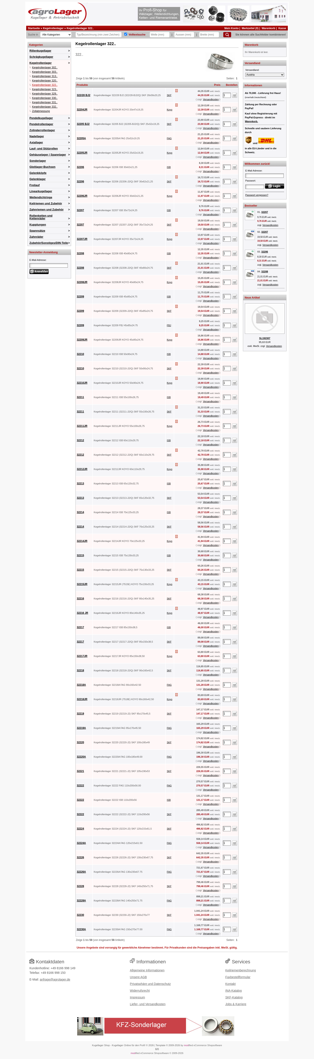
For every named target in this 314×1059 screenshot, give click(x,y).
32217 (80, 627)
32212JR (82, 469)
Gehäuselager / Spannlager (47, 154)
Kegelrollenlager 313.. (45, 76)
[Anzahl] (227, 95)
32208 (80, 253)
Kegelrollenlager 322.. (80, 28)
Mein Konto (231, 28)
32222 (80, 785)
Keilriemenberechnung (240, 970)
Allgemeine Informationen (147, 970)
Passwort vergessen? (256, 195)
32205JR (82, 152)
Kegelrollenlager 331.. (45, 102)
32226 (80, 857)
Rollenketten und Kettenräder (40, 217)
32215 (80, 555)
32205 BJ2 (83, 124)
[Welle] (159, 34)
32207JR (82, 239)
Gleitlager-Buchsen (42, 166)
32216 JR (82, 612)
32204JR (82, 109)
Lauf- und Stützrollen (43, 148)
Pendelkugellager (41, 118)
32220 (80, 742)
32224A (81, 843)
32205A (81, 138)
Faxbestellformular (237, 977)
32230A (81, 929)
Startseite (34, 28)
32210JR (82, 382)
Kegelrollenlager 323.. (45, 89)
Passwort (250, 180)
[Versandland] (264, 75)
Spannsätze (37, 230)
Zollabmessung (41, 111)
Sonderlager (37, 160)
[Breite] (209, 34)
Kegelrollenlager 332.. (45, 106)
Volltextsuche (137, 34)
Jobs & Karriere (235, 1004)
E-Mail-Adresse (37, 260)
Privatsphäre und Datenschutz (150, 984)
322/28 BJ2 (83, 95)
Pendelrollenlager (41, 124)
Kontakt (230, 984)
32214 (80, 512)
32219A (81, 728)
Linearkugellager (40, 191)
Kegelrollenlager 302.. (45, 67)
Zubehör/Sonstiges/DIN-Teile (48, 242)
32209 (80, 296)
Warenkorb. (251, 121)
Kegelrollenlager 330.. (45, 98)
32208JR (82, 282)
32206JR (82, 195)
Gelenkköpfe (37, 173)
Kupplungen (37, 224)
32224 (80, 828)
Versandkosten (211, 99)
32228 (80, 886)
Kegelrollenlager (53, 28)
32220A (81, 756)
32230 (80, 914)
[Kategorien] (55, 34)
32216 (80, 598)
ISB (169, 167)
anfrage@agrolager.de (55, 979)
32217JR (82, 656)
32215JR (82, 584)
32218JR (82, 699)
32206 (80, 167)
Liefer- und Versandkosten (148, 1004)
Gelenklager (37, 179)
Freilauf (34, 185)
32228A (81, 900)
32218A (81, 684)
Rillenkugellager (40, 50)
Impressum (137, 997)
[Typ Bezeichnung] (98, 34)
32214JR (82, 541)
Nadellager (36, 136)
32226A (81, 871)
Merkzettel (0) (250, 28)
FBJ (169, 325)
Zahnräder (36, 236)
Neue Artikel (252, 297)
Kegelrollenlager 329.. (45, 93)
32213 (80, 483)
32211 (80, 397)
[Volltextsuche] (125, 34)
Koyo (169, 109)
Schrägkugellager (41, 56)
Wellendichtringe (40, 197)
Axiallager (36, 142)
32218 (80, 670)
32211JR (82, 426)
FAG (169, 138)
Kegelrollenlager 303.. (45, 71)
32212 (80, 440)
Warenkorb (268, 28)
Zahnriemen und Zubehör (46, 209)
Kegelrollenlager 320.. (45, 80)
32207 (80, 210)
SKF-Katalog (233, 997)
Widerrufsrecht (140, 990)
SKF (169, 95)
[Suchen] (227, 34)
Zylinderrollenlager (42, 130)
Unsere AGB (138, 977)
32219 (80, 713)
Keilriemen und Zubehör (45, 203)
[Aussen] (184, 34)
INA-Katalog (233, 990)
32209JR (82, 339)
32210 (80, 354)
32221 (80, 771)
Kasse (282, 28)
